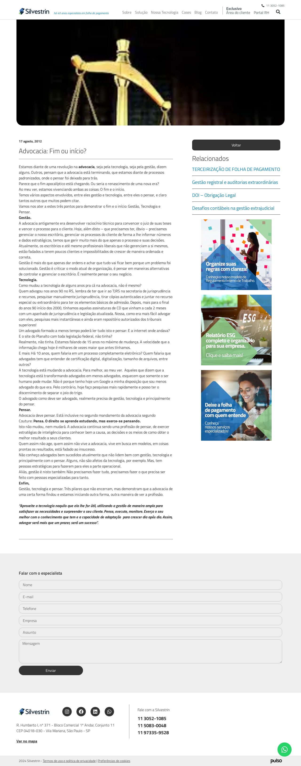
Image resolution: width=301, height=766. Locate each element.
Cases (186, 12)
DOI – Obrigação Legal (214, 195)
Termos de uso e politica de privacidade (69, 760)
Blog (198, 12)
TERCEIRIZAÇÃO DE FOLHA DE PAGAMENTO (236, 169)
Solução (141, 12)
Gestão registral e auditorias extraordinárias (235, 182)
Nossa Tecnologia (164, 12)
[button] (278, 12)
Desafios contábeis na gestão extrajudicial (233, 208)
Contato (211, 12)
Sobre (126, 12)
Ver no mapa (26, 741)
